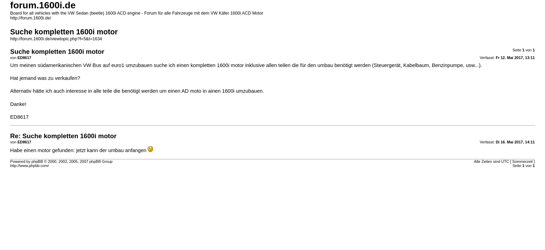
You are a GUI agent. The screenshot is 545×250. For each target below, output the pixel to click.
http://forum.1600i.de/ (30, 18)
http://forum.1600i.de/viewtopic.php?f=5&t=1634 (56, 38)
